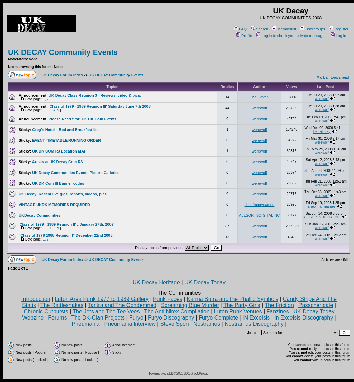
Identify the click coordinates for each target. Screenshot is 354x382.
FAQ (240, 29)
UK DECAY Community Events (63, 52)
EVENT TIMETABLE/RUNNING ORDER (66, 140)
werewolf (321, 99)
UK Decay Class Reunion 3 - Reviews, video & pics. (95, 95)
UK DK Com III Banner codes (58, 183)
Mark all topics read (333, 77)
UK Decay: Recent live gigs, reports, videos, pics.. (64, 194)
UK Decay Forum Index (62, 75)
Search (259, 29)
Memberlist (284, 29)
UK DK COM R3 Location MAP (59, 151)
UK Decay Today (205, 282)
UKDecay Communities (39, 215)
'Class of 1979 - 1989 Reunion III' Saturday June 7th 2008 (100, 106)
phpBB (168, 373)
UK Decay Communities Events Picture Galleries (75, 172)
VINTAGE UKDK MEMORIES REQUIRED (54, 205)
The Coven (259, 97)
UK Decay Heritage (156, 282)
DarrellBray (322, 132)
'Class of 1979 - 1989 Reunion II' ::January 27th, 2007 (66, 224)
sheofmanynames (260, 205)
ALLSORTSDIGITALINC (259, 215)
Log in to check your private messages (291, 35)
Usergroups (312, 29)
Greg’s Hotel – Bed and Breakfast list (65, 130)
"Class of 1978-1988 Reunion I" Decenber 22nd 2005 (66, 235)
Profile (244, 35)
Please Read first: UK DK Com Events (83, 119)
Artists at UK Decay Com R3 (57, 162)
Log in (338, 35)
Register (338, 29)
